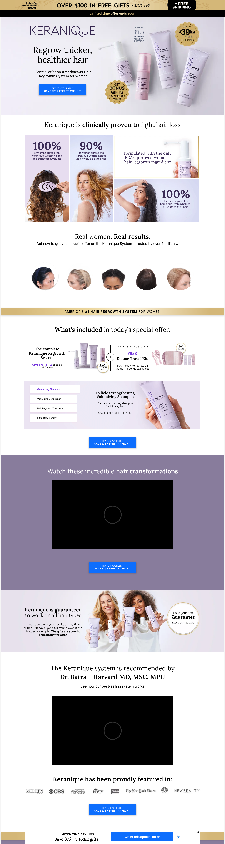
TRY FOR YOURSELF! (62, 90)
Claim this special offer (142, 837)
